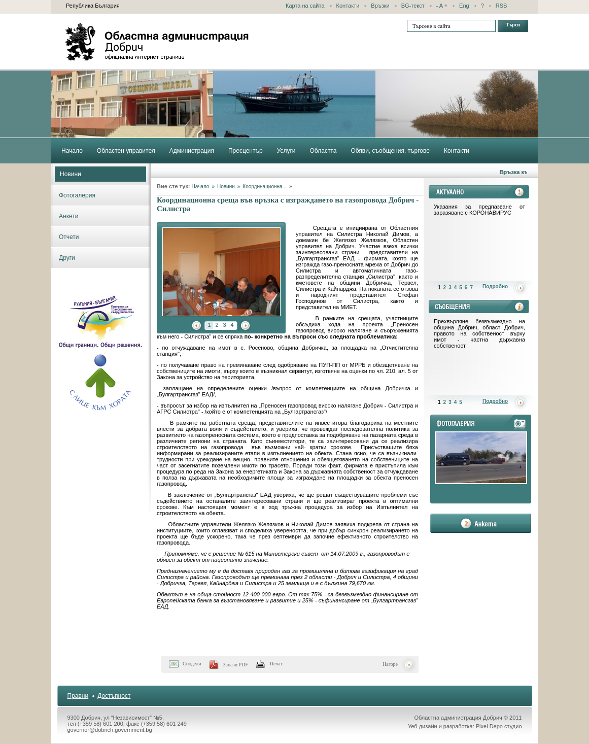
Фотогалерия (77, 195)
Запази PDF (235, 664)
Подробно (495, 286)
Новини (70, 174)
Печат (276, 663)
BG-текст (413, 6)
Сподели (192, 663)
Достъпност (113, 695)
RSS (501, 6)
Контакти (348, 6)
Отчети (69, 237)
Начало (201, 186)
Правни (78, 695)
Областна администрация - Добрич (157, 41)
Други (67, 257)
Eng (464, 6)
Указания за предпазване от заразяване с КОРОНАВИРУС (479, 210)
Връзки (380, 6)
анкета (480, 523)
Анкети (69, 216)
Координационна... (264, 186)
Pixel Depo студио (499, 726)
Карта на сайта (305, 6)
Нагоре (390, 664)
